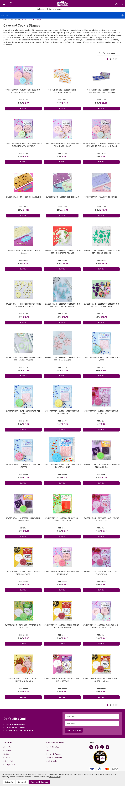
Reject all (22, 782)
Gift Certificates (52, 747)
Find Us (6, 754)
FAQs (48, 750)
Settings (9, 782)
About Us (7, 747)
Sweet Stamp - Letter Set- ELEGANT (62, 197)
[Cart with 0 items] (122, 4)
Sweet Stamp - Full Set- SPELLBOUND (23, 197)
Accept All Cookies (39, 782)
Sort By (62, 15)
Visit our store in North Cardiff (50, 9)
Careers (6, 758)
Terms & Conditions (54, 758)
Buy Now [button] (23, 108)
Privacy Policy (8, 761)
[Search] (11, 3)
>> (117, 59)
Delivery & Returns (53, 754)
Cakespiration (9, 765)
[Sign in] (117, 3)
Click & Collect (52, 761)
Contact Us (7, 750)
